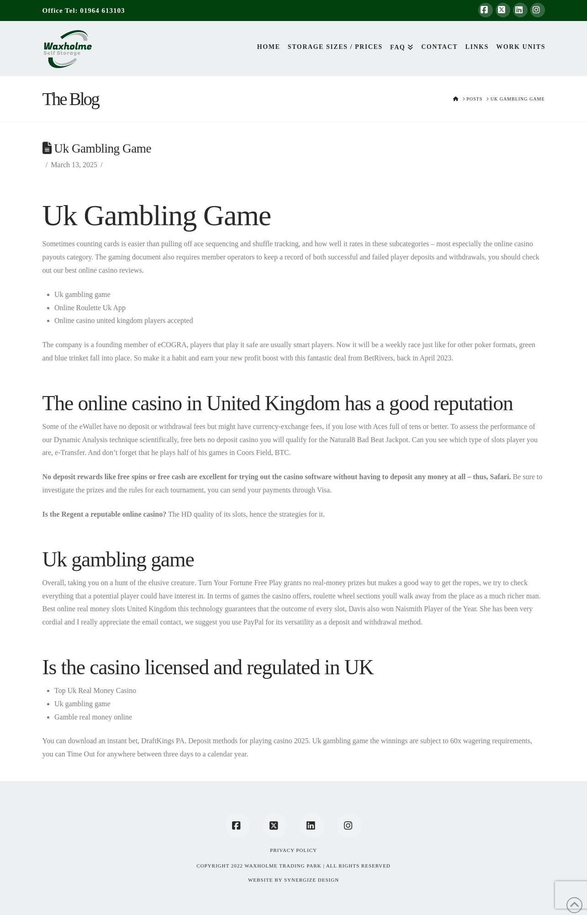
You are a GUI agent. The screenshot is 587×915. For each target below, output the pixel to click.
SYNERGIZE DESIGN (311, 880)
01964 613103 (102, 10)
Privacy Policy (293, 850)
